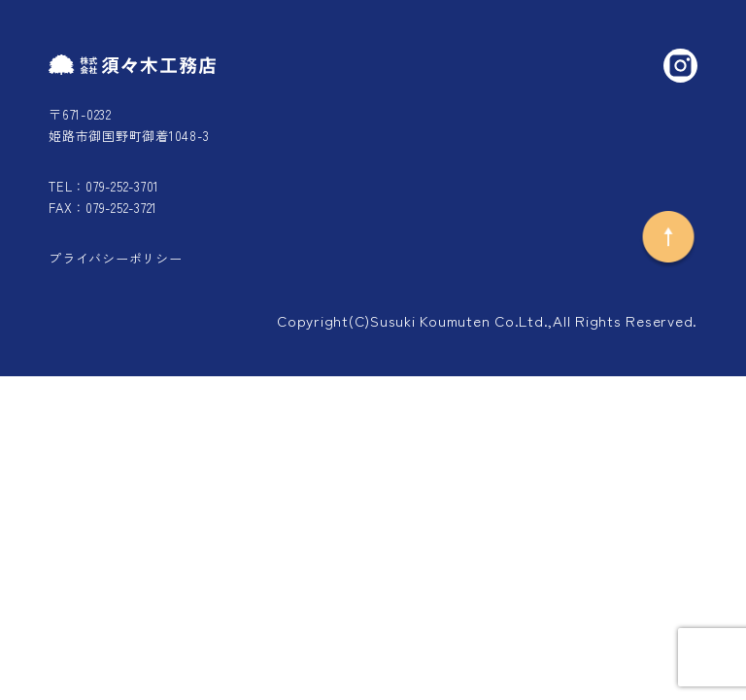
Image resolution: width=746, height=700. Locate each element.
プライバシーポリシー (116, 258)
